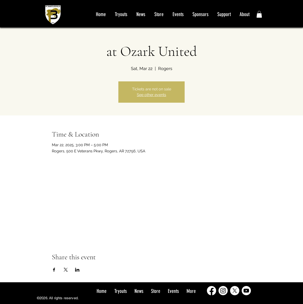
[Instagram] (223, 290)
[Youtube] (246, 290)
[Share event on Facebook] (54, 270)
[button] (259, 14)
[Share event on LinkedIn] (77, 270)
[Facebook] (211, 290)
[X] (234, 290)
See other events (151, 95)
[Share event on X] (65, 270)
